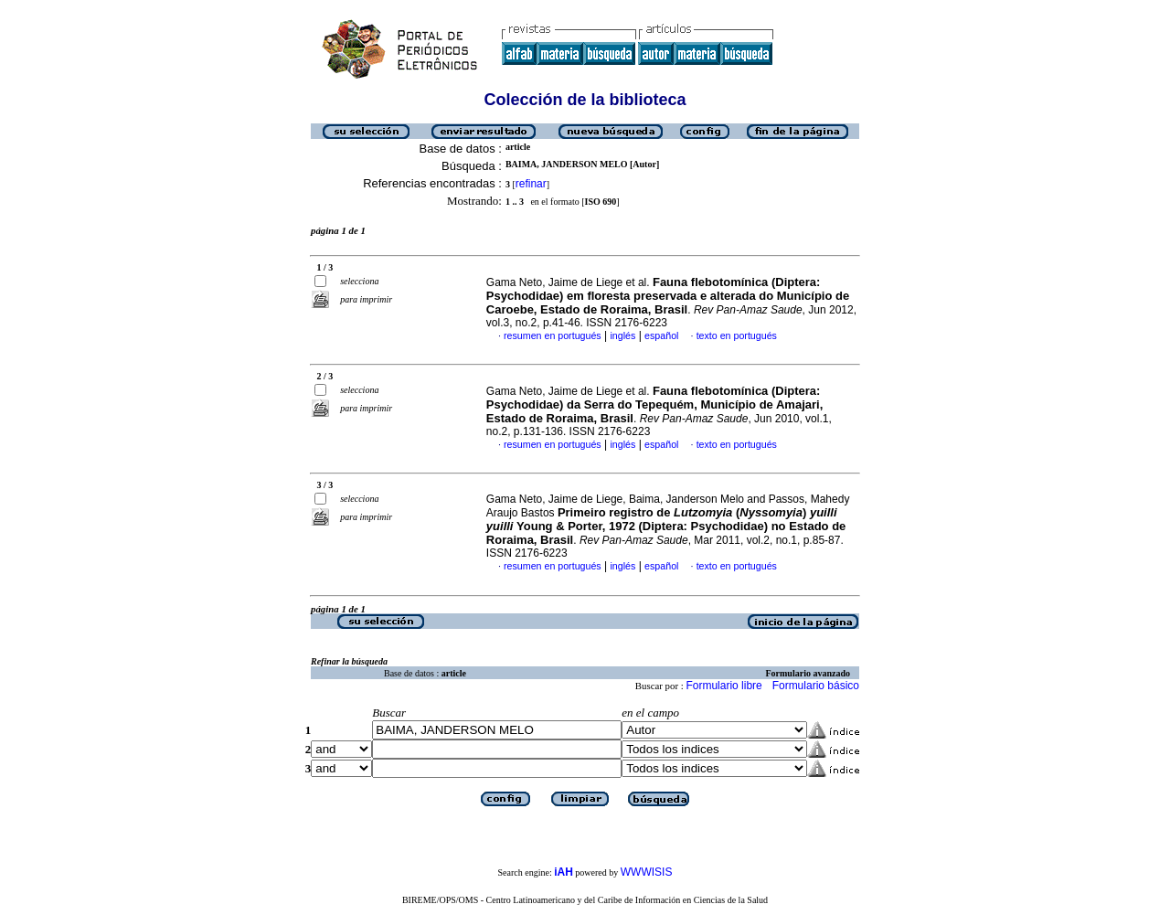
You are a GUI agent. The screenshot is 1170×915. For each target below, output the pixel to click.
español (661, 335)
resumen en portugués (552, 335)
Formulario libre (723, 685)
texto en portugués (737, 335)
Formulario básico (815, 685)
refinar (531, 183)
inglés (622, 335)
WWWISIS (647, 872)
